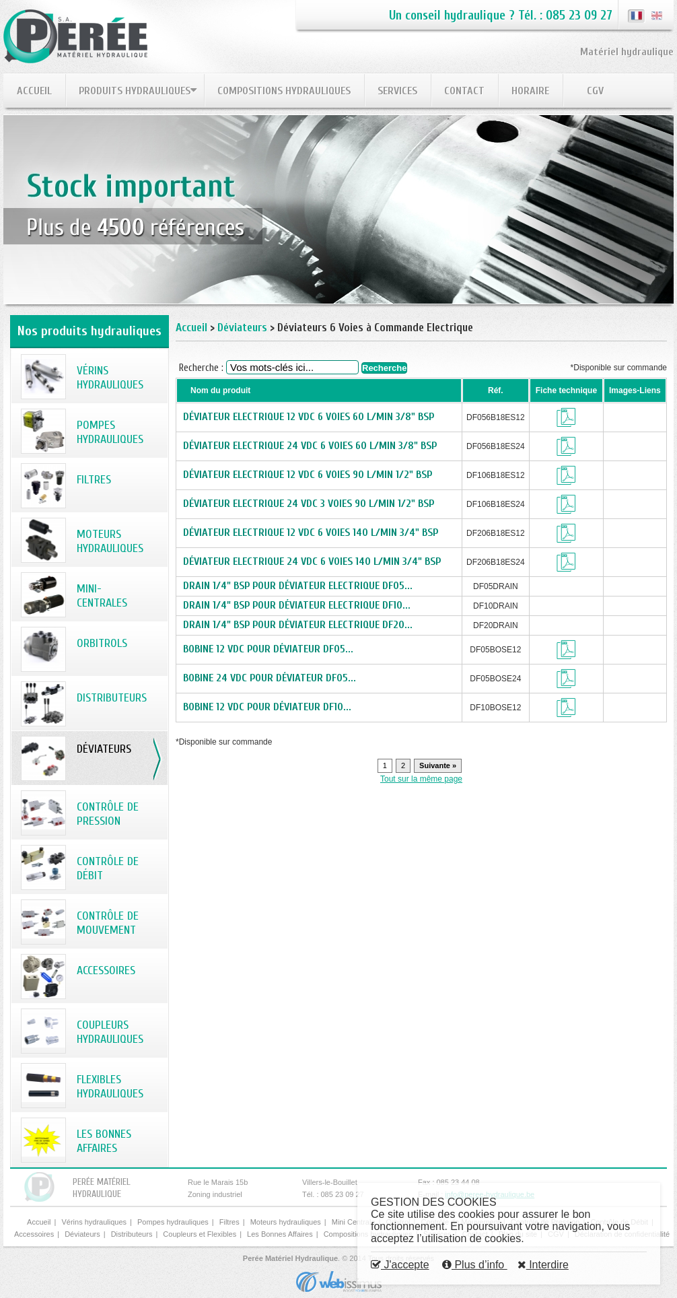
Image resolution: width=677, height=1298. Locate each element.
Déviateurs (242, 327)
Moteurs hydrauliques (285, 1222)
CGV (595, 91)
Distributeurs (132, 1234)
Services (397, 91)
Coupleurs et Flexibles (199, 1234)
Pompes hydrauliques (173, 1222)
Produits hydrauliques (134, 91)
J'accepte (400, 1264)
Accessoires (34, 1234)
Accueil (34, 91)
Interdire (543, 1264)
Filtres (229, 1222)
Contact (464, 91)
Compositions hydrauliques (284, 91)
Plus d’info (474, 1264)
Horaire (530, 91)
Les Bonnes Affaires (280, 1234)
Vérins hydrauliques (94, 1222)
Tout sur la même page (421, 779)
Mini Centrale (354, 1222)
